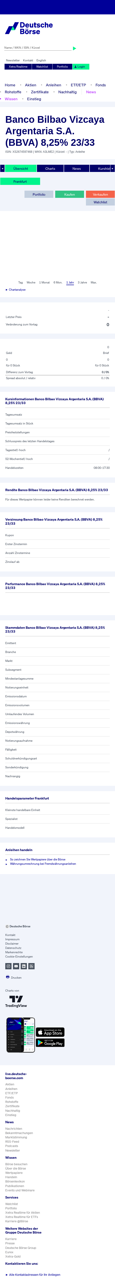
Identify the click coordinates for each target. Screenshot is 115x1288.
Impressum (12, 939)
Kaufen (69, 194)
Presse (10, 1243)
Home (10, 85)
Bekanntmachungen (19, 1133)
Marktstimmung (16, 1137)
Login (79, 66)
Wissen (11, 98)
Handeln (11, 1177)
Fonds (101, 85)
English (41, 60)
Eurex (9, 1252)
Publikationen (14, 1186)
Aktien (30, 85)
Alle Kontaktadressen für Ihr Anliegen (32, 1275)
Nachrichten (13, 1129)
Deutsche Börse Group (20, 1248)
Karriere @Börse (16, 1221)
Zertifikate (40, 91)
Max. (94, 282)
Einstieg (34, 98)
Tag (20, 282)
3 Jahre (82, 282)
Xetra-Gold (13, 1256)
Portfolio (62, 66)
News (91, 91)
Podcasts (11, 1146)
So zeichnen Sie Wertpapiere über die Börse (37, 859)
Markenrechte (14, 952)
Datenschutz (13, 948)
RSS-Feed (12, 1142)
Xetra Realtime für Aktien (22, 1213)
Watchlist (42, 66)
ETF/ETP (78, 85)
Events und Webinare (20, 1190)
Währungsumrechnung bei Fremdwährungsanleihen (43, 863)
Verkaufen (100, 194)
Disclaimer (11, 943)
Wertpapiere (14, 1173)
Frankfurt (20, 181)
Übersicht (20, 168)
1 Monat (44, 282)
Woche (31, 282)
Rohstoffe (13, 91)
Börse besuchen (16, 1164)
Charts (50, 168)
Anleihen (53, 85)
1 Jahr (70, 282)
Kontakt (28, 60)
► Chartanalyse (15, 289)
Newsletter (13, 60)
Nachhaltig (67, 91)
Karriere (11, 1239)
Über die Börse (15, 1168)
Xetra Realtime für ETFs (21, 1217)
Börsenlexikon (15, 1181)
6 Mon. (58, 282)
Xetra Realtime (18, 66)
